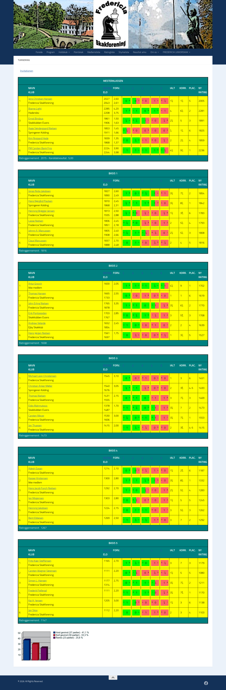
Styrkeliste (124, 52)
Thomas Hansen (37, 293)
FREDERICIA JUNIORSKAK (175, 52)
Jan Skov (33, 610)
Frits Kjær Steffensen (39, 560)
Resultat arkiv (139, 52)
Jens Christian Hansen (40, 98)
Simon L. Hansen (37, 580)
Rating (107, 88)
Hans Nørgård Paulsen (40, 201)
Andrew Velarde (37, 323)
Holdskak (63, 52)
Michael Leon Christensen (42, 376)
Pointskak (78, 52)
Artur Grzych (35, 283)
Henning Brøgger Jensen (41, 211)
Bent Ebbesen (35, 518)
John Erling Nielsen (38, 303)
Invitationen (26, 70)
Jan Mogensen (36, 498)
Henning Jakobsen (38, 508)
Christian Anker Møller (40, 386)
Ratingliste (109, 52)
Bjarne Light (35, 108)
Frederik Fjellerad (37, 590)
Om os (153, 52)
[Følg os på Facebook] (206, 683)
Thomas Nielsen (37, 395)
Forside (39, 52)
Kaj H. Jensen (35, 600)
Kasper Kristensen (38, 478)
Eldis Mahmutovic (38, 405)
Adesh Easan (35, 468)
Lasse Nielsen (35, 220)
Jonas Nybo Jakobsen (39, 191)
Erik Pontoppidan (37, 313)
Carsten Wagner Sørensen (42, 570)
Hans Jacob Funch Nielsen (42, 488)
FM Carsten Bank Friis (40, 148)
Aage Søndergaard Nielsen (42, 128)
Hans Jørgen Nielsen (39, 333)
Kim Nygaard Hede (38, 138)
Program (51, 52)
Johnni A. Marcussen (39, 230)
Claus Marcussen (37, 240)
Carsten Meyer (36, 415)
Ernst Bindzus (35, 118)
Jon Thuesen (35, 425)
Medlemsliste (93, 52)
